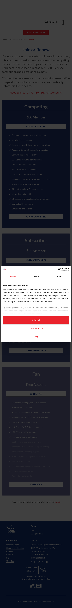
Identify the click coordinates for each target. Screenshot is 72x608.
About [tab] (59, 276)
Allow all (36, 320)
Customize (36, 328)
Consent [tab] (13, 276)
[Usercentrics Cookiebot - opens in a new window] (58, 269)
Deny (36, 336)
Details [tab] (36, 276)
